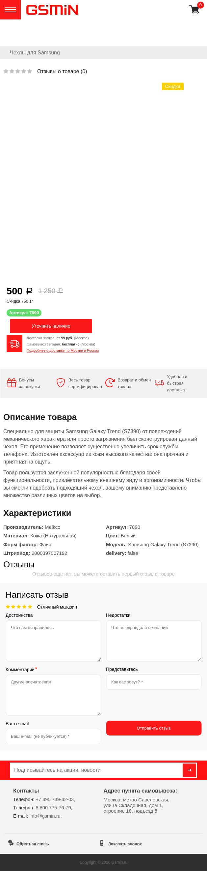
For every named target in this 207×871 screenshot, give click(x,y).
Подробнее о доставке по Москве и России (63, 350)
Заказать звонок (125, 844)
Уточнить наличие (51, 326)
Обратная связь (32, 844)
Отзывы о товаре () (62, 71)
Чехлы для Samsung (35, 52)
